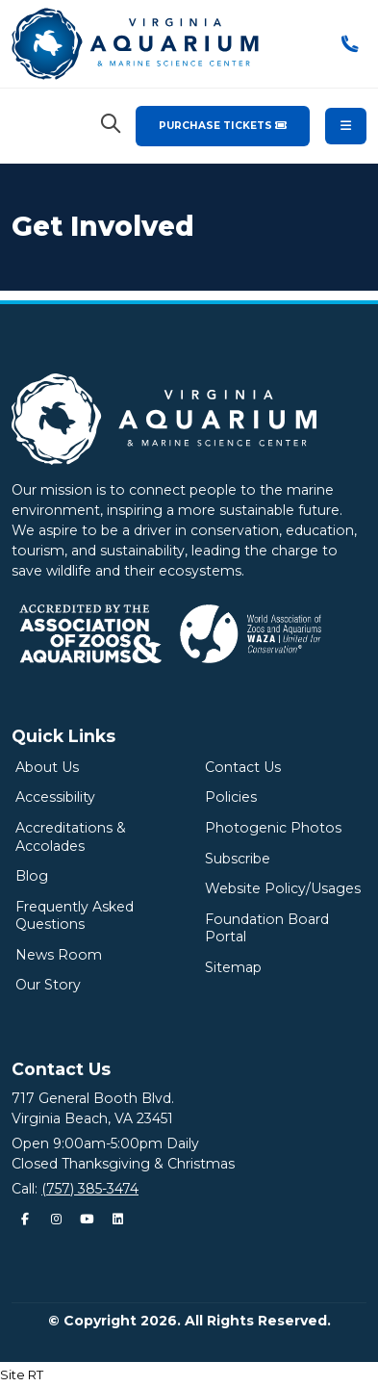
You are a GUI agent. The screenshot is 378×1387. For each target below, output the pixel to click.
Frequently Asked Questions (74, 916)
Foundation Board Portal (267, 928)
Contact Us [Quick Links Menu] (61, 1069)
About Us (47, 767)
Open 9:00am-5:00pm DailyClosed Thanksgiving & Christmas (123, 1153)
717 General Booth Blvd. (93, 1098)
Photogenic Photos (273, 827)
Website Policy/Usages (283, 888)
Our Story (48, 984)
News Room (58, 954)
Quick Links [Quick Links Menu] (63, 736)
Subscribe (237, 858)
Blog (31, 876)
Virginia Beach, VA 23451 (92, 1118)
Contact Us (243, 767)
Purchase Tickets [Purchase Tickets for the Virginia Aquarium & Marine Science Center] (223, 125)
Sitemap (233, 967)
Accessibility (55, 797)
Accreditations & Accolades (70, 837)
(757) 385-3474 (90, 1188)
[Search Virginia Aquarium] (110, 124)
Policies (231, 797)
